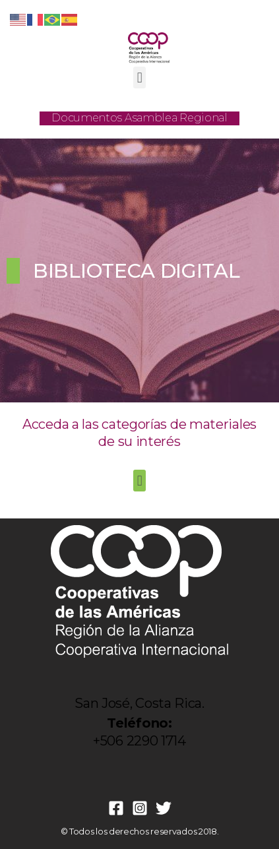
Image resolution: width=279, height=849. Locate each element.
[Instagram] (140, 808)
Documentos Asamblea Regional (139, 117)
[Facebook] (116, 808)
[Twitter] (163, 808)
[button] (139, 77)
